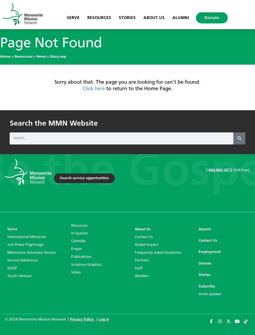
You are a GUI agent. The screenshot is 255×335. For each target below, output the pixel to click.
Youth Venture (19, 276)
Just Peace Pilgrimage (25, 245)
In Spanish (79, 233)
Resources (99, 18)
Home (5, 56)
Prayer (76, 249)
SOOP (12, 268)
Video (76, 272)
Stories (127, 18)
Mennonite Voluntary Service (31, 253)
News (41, 56)
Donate (211, 18)
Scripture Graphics (86, 265)
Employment (210, 252)
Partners (142, 260)
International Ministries (26, 237)
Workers (141, 276)
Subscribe (207, 286)
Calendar (78, 241)
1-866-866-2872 (219, 170)
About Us (154, 18)
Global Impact (146, 245)
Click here (94, 88)
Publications (81, 257)
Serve (73, 18)
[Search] (239, 138)
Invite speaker (210, 294)
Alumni (180, 18)
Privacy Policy (82, 319)
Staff (139, 268)
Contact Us (144, 237)
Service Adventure (22, 260)
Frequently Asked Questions (158, 253)
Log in (104, 319)
